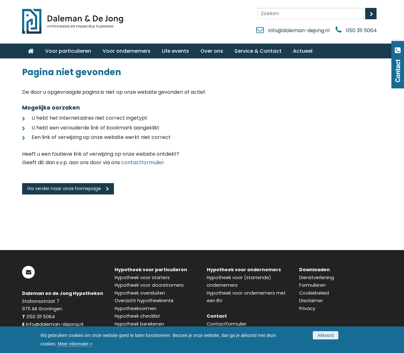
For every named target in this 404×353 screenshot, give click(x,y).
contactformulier (142, 162)
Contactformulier (227, 324)
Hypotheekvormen (136, 308)
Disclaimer (311, 300)
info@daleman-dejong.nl (299, 30)
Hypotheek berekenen (139, 324)
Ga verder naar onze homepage (64, 188)
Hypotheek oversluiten (140, 293)
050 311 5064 (361, 30)
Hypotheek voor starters (142, 277)
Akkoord (326, 335)
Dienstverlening (316, 277)
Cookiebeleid (314, 293)
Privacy (307, 308)
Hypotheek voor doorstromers (149, 285)
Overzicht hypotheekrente (144, 300)
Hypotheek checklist (137, 316)
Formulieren (312, 285)
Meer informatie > (75, 343)
